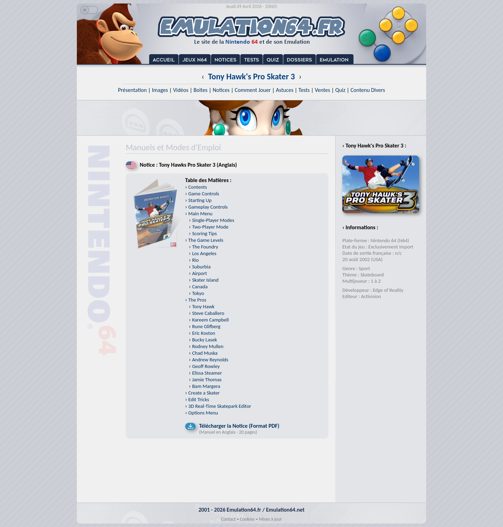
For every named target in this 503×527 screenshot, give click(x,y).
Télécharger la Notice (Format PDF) (239, 426)
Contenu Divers (367, 90)
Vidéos (180, 90)
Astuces (284, 90)
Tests (304, 90)
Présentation (132, 90)
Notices (221, 90)
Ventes (322, 90)
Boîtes (200, 90)
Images (160, 90)
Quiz (340, 90)
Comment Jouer (253, 90)
